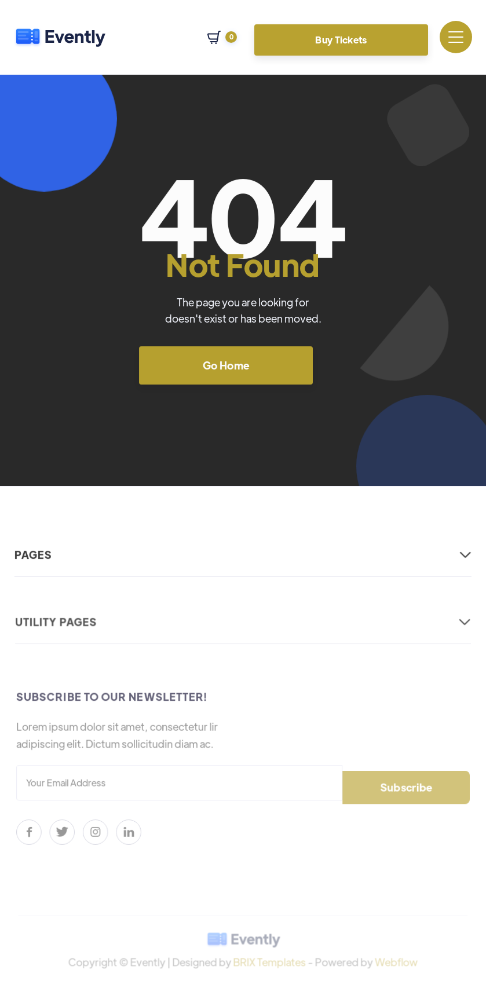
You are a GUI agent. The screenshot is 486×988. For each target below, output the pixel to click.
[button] (222, 37)
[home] (59, 37)
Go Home (226, 364)
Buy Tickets (341, 40)
